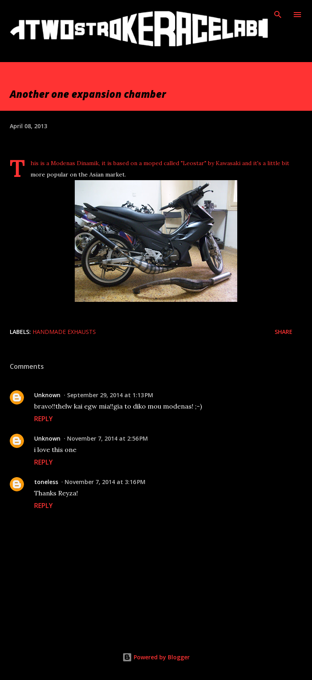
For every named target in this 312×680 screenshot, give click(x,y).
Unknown (47, 395)
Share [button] (283, 332)
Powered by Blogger (156, 657)
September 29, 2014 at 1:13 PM (110, 395)
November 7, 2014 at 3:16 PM (105, 482)
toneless (46, 482)
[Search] (278, 14)
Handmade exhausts (64, 332)
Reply (43, 418)
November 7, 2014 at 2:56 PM (107, 438)
